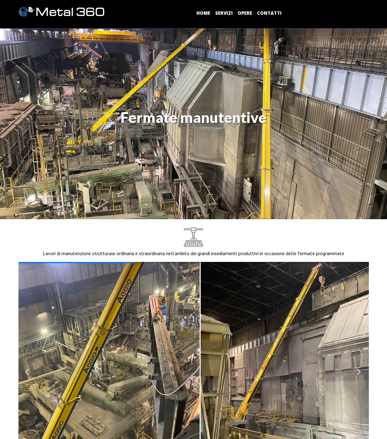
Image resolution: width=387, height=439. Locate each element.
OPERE (245, 13)
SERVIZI (224, 13)
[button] (28, 372)
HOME (203, 13)
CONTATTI (269, 13)
